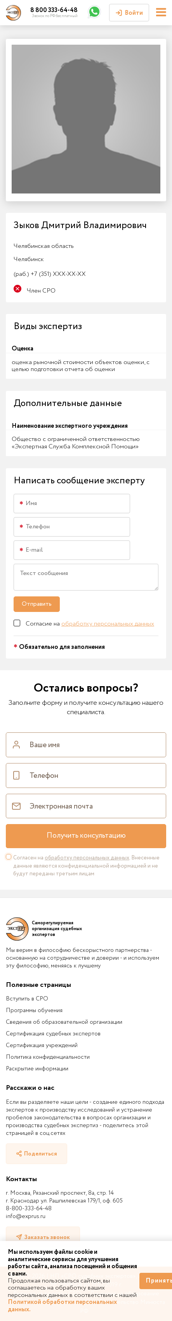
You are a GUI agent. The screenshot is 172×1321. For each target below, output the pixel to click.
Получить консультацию (86, 835)
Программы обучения (34, 1010)
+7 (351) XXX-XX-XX (50, 274)
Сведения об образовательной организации (64, 1022)
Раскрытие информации (37, 1069)
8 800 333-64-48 (54, 10)
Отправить (37, 604)
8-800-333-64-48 (29, 1208)
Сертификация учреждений (42, 1045)
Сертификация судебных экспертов (53, 1034)
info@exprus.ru (25, 1216)
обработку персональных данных (107, 623)
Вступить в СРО (27, 999)
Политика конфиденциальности (48, 1057)
